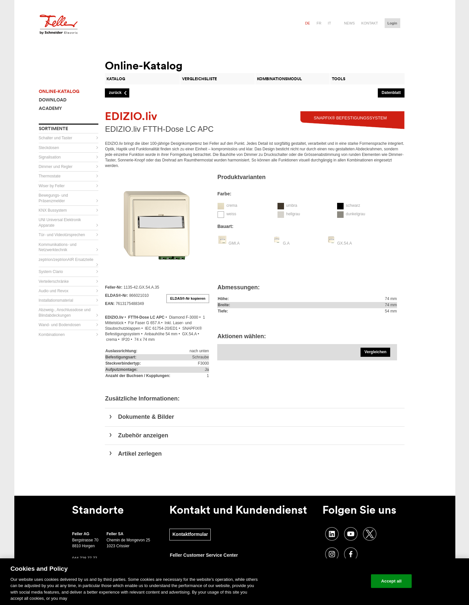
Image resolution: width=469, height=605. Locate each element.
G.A (286, 243)
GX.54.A (344, 243)
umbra (291, 205)
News (349, 23)
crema (231, 205)
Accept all (391, 581)
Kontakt (369, 23)
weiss (231, 214)
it (329, 23)
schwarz (353, 205)
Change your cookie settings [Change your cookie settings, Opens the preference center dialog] (335, 581)
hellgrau (293, 214)
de (307, 23)
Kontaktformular (190, 534)
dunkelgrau (355, 214)
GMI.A (234, 243)
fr (319, 23)
